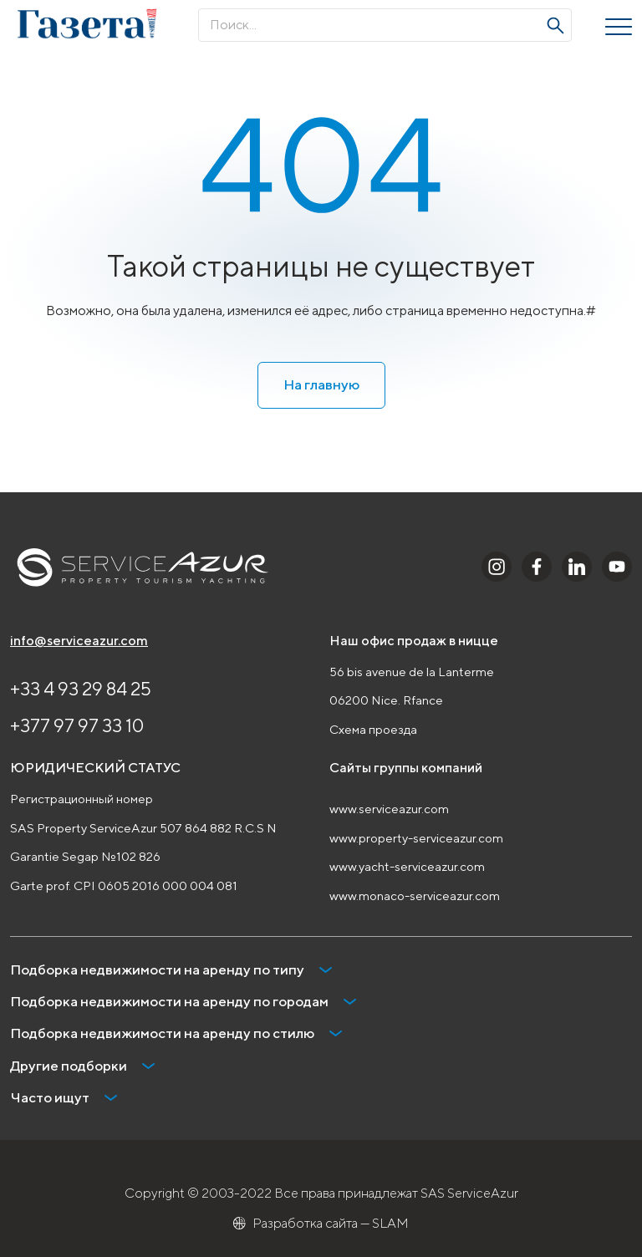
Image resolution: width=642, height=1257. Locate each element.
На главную (321, 384)
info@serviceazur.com (79, 641)
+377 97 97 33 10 (77, 725)
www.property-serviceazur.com (416, 838)
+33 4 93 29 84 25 (80, 689)
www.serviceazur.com (389, 809)
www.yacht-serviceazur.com (407, 866)
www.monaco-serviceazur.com (414, 895)
